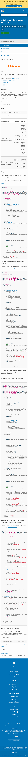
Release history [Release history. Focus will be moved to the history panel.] (5, 52)
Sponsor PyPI (14, 701)
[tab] (14, 45)
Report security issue (14, 711)
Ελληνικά (4, 748)
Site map (14, 734)
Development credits (13, 702)
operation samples (4, 380)
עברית (25, 748)
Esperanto (13, 749)
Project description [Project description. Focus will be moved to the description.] (5, 45)
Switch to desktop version (14, 740)
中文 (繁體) (17, 748)
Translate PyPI (13, 699)
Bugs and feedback (14, 696)
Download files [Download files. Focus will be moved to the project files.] (5, 55)
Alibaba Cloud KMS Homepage (9, 80)
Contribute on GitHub (13, 698)
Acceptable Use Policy (13, 716)
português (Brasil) (20, 747)
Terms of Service (13, 709)
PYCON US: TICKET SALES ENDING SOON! (13, 6)
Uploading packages (13, 671)
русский (21, 748)
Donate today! (14, 728)
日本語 (15, 747)
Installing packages (13, 669)
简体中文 (17, 78)
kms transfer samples (12, 527)
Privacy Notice (13, 714)
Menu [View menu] (24, 10)
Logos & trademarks (14, 687)
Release (4, 85)
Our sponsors (14, 689)
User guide (13, 673)
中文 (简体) (13, 748)
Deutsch (8, 748)
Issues (4, 84)
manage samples (15, 268)
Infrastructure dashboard (13, 684)
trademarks (7, 731)
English (13, 78)
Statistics (14, 686)
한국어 (17, 749)
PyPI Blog (13, 683)
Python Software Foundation (17, 731)
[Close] (26, 1)
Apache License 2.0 (4, 653)
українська (25, 747)
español (7, 747)
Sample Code (5, 82)
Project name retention (13, 674)
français (11, 747)
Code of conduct (13, 713)
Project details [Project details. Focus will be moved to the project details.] (5, 48)
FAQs (14, 676)
